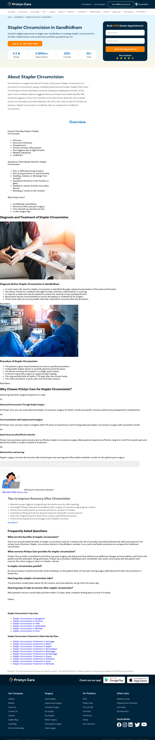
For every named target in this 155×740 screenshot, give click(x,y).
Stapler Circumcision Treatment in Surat (32, 661)
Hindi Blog (12, 724)
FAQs (85, 699)
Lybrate (11, 699)
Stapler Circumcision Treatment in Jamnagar (34, 641)
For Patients (86, 4)
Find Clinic (87, 711)
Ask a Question (89, 724)
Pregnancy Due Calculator (127, 703)
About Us (12, 707)
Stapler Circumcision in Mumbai (28, 628)
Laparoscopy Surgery (53, 703)
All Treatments (123, 711)
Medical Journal (123, 699)
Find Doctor (87, 715)
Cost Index (121, 707)
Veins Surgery (50, 728)
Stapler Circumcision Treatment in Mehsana (33, 663)
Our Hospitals (140, 12)
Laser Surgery (50, 699)
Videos (85, 720)
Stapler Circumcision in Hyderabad (29, 626)
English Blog (13, 720)
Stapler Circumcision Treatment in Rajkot (32, 646)
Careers (11, 715)
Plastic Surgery (51, 720)
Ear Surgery (49, 711)
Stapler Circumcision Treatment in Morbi (32, 644)
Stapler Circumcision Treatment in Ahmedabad (35, 649)
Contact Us (13, 711)
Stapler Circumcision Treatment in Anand (32, 656)
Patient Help (88, 703)
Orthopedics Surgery (53, 724)
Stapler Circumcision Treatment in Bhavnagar (34, 651)
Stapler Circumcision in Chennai (28, 621)
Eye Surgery (49, 715)
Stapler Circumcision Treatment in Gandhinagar (35, 653)
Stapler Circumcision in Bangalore (29, 618)
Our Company (99, 4)
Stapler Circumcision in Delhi (26, 623)
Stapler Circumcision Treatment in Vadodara (34, 658)
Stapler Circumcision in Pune (26, 631)
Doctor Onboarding (16, 728)
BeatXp (11, 703)
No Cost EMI (88, 707)
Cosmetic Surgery (52, 707)
